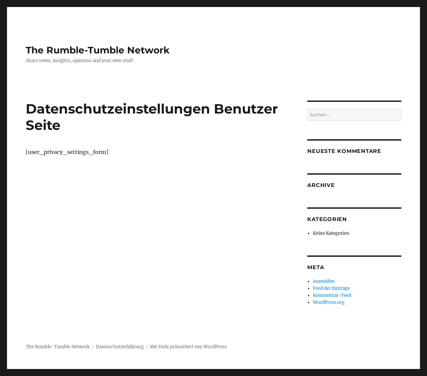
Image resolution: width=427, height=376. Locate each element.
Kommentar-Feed (332, 295)
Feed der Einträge (331, 288)
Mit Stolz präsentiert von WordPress (188, 347)
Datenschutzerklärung (120, 347)
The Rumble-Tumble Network (97, 50)
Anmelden (324, 281)
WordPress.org (329, 302)
